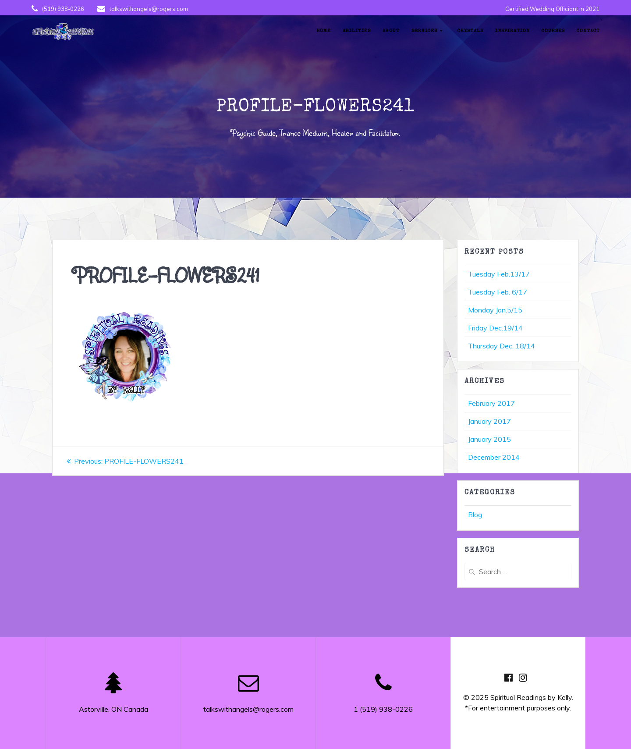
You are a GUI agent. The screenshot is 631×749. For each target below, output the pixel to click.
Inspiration (512, 30)
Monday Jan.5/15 (495, 309)
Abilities (357, 30)
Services (424, 30)
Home (323, 30)
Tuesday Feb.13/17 (499, 274)
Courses (553, 30)
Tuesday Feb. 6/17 (497, 292)
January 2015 (489, 439)
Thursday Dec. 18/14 (501, 345)
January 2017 (489, 421)
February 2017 (491, 403)
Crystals (470, 30)
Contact (588, 30)
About (391, 30)
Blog (475, 514)
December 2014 (494, 457)
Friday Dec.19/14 (495, 327)
